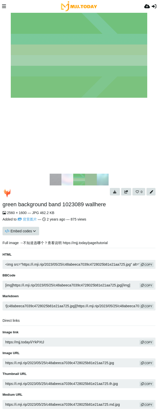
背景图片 (27, 219)
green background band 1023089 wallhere (54, 204)
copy (146, 264)
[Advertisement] (79, 135)
